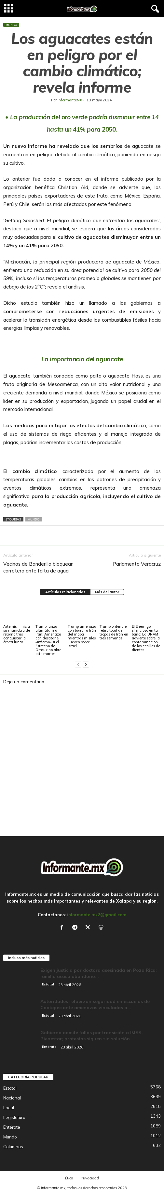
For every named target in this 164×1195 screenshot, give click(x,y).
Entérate (49, 1047)
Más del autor (107, 592)
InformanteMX (70, 100)
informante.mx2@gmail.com (96, 914)
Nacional (12, 1097)
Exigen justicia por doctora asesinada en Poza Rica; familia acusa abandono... (98, 973)
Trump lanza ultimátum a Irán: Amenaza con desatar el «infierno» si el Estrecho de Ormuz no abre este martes (48, 640)
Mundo (11, 25)
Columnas (13, 1146)
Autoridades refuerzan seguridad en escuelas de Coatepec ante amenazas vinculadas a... (95, 1004)
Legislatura (14, 1117)
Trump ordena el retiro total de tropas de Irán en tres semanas (114, 632)
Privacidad (90, 1178)
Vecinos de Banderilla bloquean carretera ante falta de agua (38, 567)
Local (8, 1107)
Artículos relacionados (65, 592)
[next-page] (86, 664)
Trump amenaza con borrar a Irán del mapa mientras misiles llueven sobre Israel (82, 636)
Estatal (48, 984)
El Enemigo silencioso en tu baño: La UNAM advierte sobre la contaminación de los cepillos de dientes (146, 638)
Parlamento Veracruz (137, 564)
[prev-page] (78, 664)
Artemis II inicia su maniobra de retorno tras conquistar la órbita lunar (16, 634)
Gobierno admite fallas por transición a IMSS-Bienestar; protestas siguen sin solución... (91, 1036)
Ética (69, 1178)
